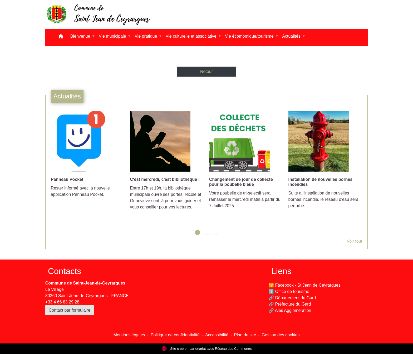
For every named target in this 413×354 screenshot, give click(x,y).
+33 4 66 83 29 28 (62, 302)
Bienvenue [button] (80, 36)
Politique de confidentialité (175, 335)
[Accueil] (98, 14)
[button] (60, 37)
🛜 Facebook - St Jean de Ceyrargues (305, 285)
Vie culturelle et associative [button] (192, 36)
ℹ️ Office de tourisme (289, 291)
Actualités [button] (292, 36)
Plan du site (245, 335)
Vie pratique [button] (146, 36)
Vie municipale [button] (113, 36)
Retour (206, 71)
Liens (281, 271)
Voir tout (354, 241)
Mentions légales (129, 335)
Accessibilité (216, 335)
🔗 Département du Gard (292, 298)
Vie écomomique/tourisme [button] (250, 36)
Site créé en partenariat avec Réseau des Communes (206, 349)
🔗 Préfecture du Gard (290, 304)
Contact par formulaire (69, 310)
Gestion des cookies (280, 335)
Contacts (64, 271)
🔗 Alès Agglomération (290, 310)
